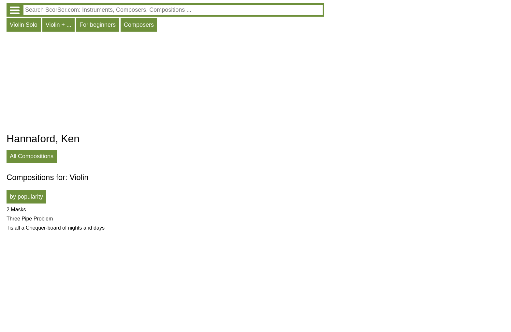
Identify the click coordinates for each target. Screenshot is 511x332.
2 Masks (16, 209)
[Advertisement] (165, 83)
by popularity (26, 196)
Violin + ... (58, 25)
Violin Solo (23, 25)
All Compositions (31, 156)
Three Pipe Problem (30, 218)
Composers (139, 25)
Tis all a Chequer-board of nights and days (56, 228)
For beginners (98, 25)
